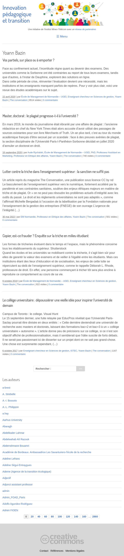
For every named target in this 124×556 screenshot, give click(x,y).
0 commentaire (50, 100)
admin (6, 491)
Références (57, 550)
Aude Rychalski (35, 152)
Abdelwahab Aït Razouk (16, 439)
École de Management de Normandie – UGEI (43, 97)
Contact (44, 550)
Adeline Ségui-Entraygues (17, 465)
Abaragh (7, 426)
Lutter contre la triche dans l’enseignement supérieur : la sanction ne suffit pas (56, 171)
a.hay (6, 413)
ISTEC (73, 351)
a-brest (6, 387)
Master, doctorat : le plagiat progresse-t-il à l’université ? (40, 116)
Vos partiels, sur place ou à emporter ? (28, 60)
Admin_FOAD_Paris (14, 497)
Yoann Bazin (55, 156)
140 (76, 516)
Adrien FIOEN (10, 510)
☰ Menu (62, 36)
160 (84, 516)
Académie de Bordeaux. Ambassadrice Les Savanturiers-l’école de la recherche (47, 452)
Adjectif (7, 478)
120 (68, 516)
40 (38, 516)
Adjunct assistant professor (18, 484)
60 (45, 516)
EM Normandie (28, 217)
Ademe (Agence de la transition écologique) (27, 471)
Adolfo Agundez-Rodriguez (17, 503)
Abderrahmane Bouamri (16, 445)
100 (60, 516)
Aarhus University (12, 420)
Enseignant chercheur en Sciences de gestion (91, 97)
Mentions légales (75, 550)
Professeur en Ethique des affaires (31, 156)
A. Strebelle (9, 394)
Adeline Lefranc (11, 458)
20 (32, 516)
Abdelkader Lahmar (13, 432)
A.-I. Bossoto (10, 400)
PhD (93, 152)
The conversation (18, 100)
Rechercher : (43, 368)
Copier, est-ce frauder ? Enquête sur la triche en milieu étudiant (46, 236)
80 (52, 516)
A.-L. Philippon (11, 407)
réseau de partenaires (85, 29)
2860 (95, 516)
